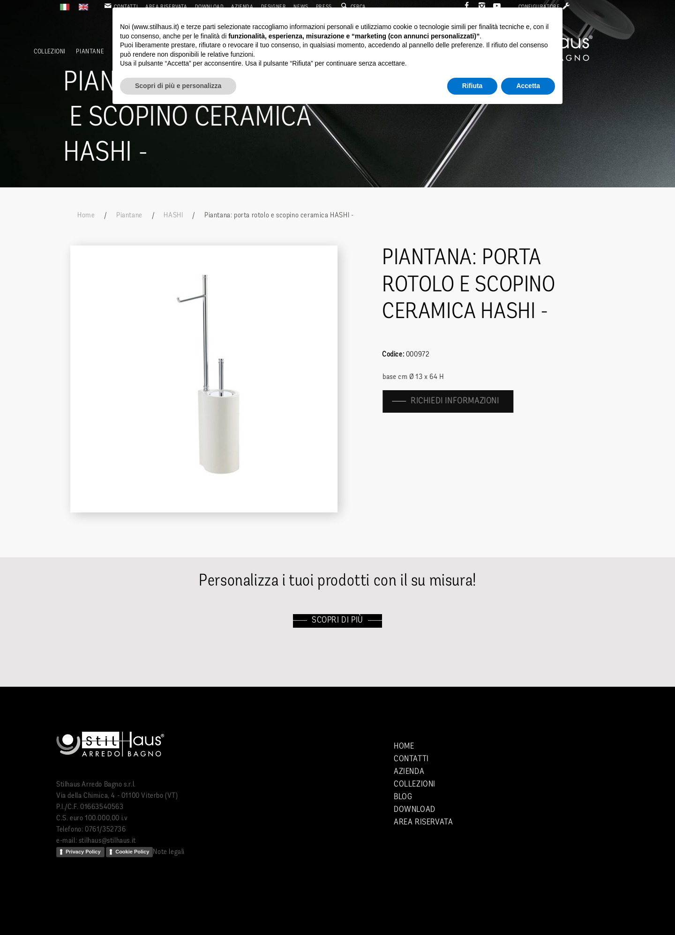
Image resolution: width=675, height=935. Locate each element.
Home (86, 215)
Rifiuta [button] (472, 85)
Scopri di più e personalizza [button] (178, 85)
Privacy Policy (83, 851)
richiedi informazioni (461, 401)
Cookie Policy (132, 851)
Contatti (411, 759)
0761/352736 (105, 829)
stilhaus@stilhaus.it (107, 841)
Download (414, 809)
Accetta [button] (528, 85)
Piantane (90, 51)
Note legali (169, 852)
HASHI (173, 215)
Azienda (409, 771)
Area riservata (423, 822)
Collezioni (50, 51)
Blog (403, 797)
